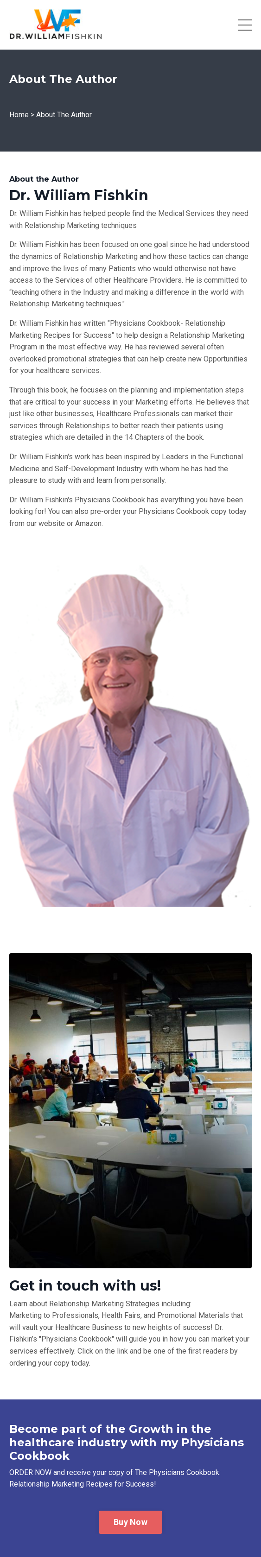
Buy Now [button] (130, 1522)
